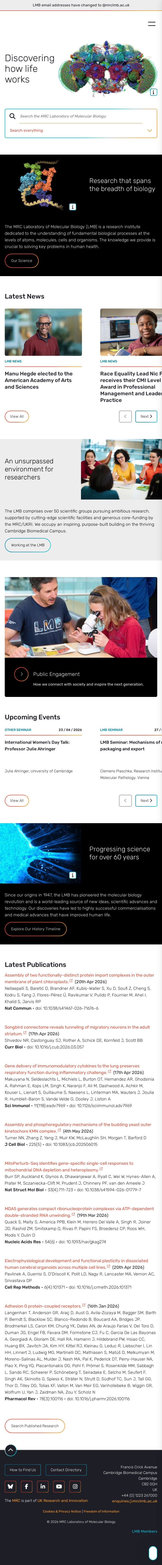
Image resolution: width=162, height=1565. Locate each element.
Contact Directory (66, 1470)
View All (17, 416)
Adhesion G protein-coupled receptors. (43, 1306)
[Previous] (125, 416)
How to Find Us (23, 1470)
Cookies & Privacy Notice (62, 1511)
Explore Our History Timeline (35, 929)
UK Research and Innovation (63, 1500)
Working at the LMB (27, 545)
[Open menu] (151, 23)
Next (146, 416)
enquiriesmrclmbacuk (134, 1501)
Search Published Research (35, 1426)
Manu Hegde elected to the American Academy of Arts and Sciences (39, 380)
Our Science (21, 260)
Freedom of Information (101, 1511)
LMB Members (144, 1531)
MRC (16, 1500)
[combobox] (88, 116)
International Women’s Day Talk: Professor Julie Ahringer (37, 746)
